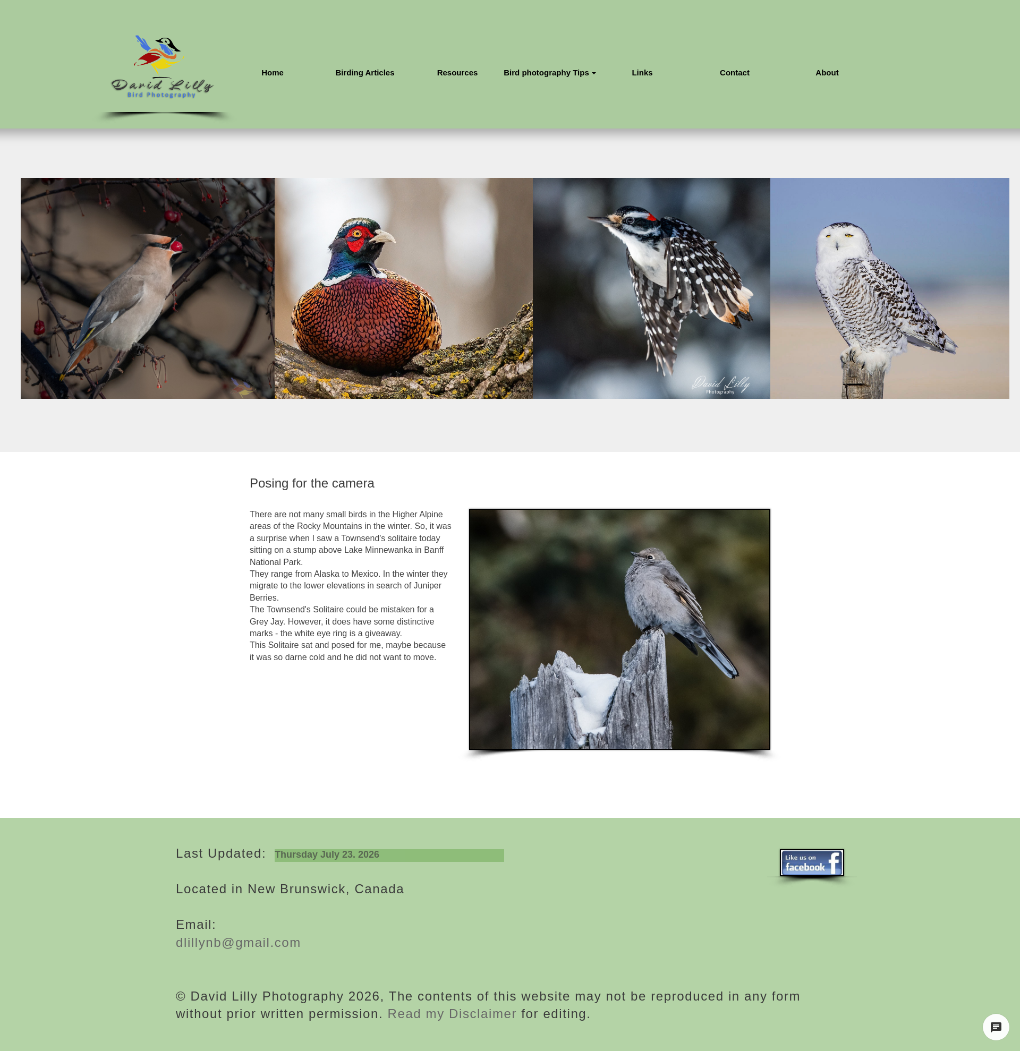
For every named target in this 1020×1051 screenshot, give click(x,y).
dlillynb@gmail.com (238, 942)
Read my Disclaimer (450, 1013)
